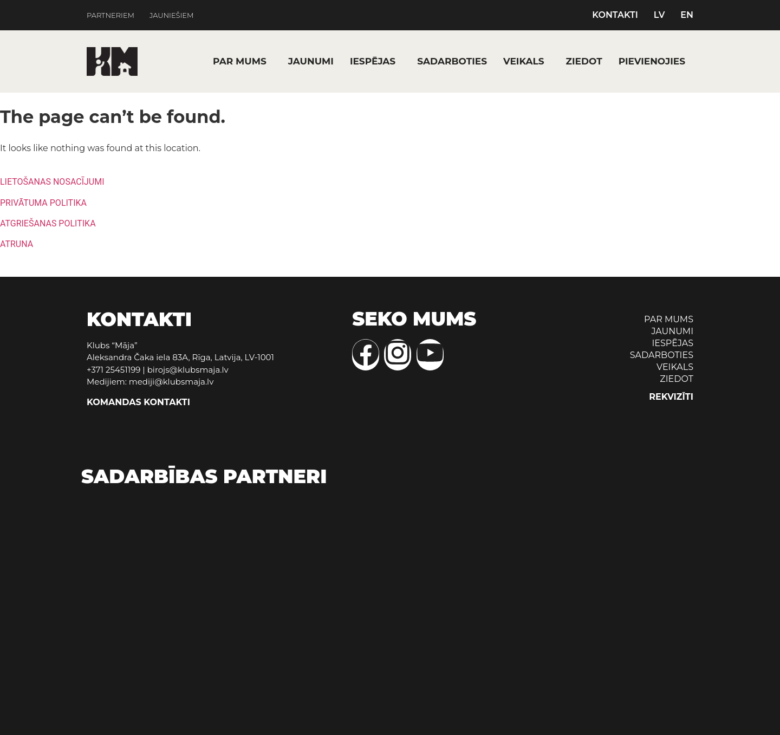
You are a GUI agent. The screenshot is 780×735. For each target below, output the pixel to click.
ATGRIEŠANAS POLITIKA (48, 223)
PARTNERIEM (110, 15)
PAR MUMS (239, 61)
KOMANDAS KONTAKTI (138, 402)
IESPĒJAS (372, 61)
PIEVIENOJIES (652, 61)
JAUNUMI (311, 61)
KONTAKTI (615, 15)
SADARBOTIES (452, 61)
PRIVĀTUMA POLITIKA (43, 203)
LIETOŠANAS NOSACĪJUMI (52, 182)
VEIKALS (523, 61)
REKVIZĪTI (671, 397)
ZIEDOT (584, 61)
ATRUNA (16, 244)
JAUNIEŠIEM (171, 15)
